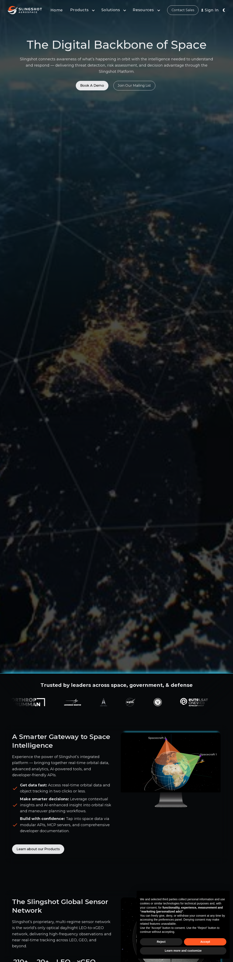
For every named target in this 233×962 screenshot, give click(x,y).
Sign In (212, 10)
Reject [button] (161, 941)
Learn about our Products (35, 849)
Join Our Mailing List (134, 87)
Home (56, 10)
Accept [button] (205, 941)
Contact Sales (183, 10)
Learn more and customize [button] (183, 950)
